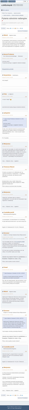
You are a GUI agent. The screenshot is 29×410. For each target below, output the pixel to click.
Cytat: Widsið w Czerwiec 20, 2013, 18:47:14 (13, 318)
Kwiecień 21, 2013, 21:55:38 (7, 37)
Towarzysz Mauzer (9, 167)
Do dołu (3, 28)
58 (20, 28)
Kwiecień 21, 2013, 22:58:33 (7, 58)
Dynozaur (6, 233)
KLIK (8, 356)
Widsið (6, 35)
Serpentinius (7, 75)
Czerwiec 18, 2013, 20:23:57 (7, 146)
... (19, 28)
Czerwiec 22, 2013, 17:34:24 (7, 314)
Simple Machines (18, 408)
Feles (5, 94)
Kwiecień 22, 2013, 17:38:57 (7, 96)
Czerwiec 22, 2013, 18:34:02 (7, 369)
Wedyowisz (7, 143)
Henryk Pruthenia (9, 54)
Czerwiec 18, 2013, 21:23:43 (7, 169)
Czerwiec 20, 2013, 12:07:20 (7, 269)
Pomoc (8, 406)
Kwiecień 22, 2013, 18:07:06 (7, 115)
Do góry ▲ (20, 406)
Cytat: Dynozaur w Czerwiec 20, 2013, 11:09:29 (14, 273)
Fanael (6, 267)
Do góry (3, 395)
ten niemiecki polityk (20, 241)
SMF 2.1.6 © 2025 (11, 408)
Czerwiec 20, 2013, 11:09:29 (7, 237)
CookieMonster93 (9, 212)
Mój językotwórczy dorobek (7, 69)
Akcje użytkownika (22, 31)
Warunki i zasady (14, 406)
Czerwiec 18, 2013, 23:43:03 (7, 194)
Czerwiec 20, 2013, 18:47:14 (7, 293)
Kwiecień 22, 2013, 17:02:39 (7, 77)
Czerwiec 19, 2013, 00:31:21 (7, 216)
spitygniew (7, 113)
